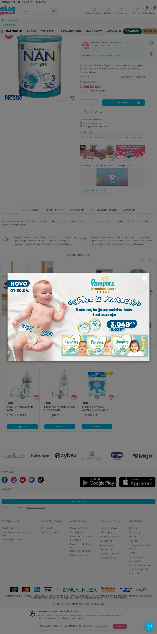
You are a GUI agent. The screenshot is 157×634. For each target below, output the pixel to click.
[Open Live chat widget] (149, 626)
